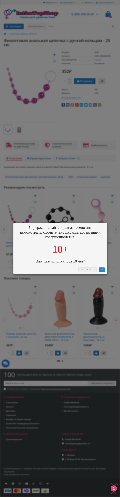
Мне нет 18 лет (87, 269)
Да (102, 269)
